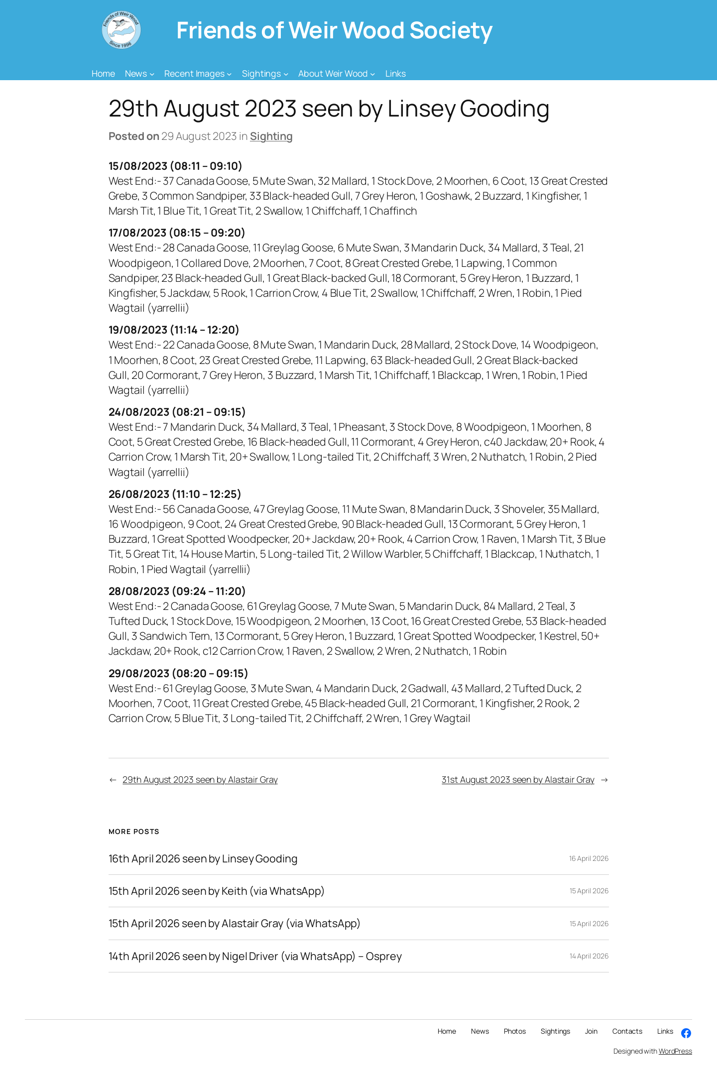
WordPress (675, 1051)
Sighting (271, 135)
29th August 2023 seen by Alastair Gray (199, 779)
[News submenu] (152, 73)
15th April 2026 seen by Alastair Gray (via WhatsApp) (235, 923)
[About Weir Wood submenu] (372, 73)
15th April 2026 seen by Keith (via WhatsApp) (217, 891)
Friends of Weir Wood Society (334, 29)
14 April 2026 (589, 956)
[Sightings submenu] (286, 73)
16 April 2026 (589, 858)
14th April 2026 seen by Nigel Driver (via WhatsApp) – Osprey (255, 956)
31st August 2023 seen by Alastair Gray (518, 779)
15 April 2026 (589, 890)
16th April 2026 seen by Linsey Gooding (203, 858)
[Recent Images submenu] (229, 73)
